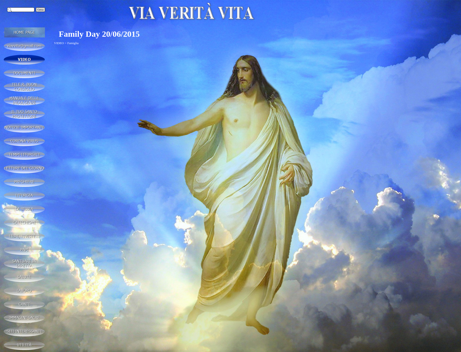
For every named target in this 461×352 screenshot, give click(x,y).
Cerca (40, 9)
